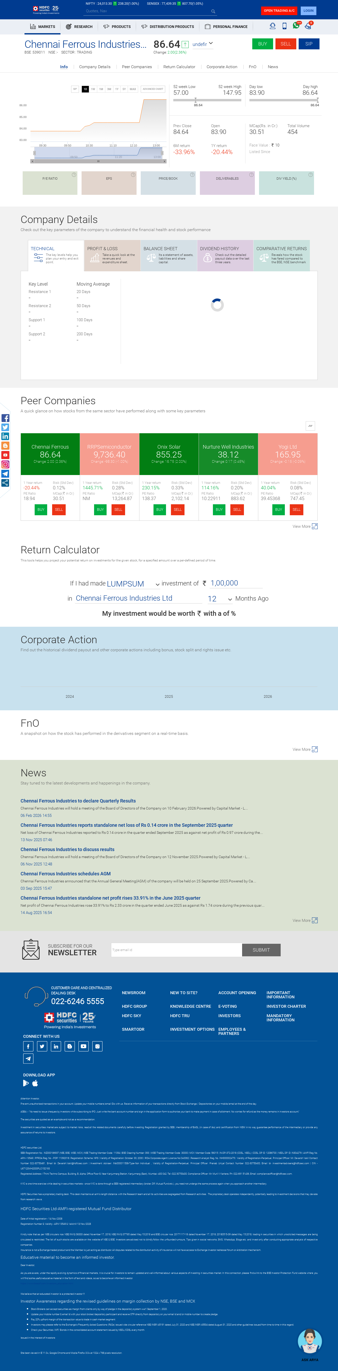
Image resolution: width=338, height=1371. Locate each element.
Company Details (94, 67)
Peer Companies (137, 67)
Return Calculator (179, 67)
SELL (59, 509)
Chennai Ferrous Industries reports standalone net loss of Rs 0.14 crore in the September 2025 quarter (127, 825)
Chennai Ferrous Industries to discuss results (67, 849)
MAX (133, 89)
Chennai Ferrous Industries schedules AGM (66, 873)
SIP (308, 43)
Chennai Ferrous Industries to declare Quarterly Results (78, 801)
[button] (203, 44)
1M (101, 89)
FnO (252, 67)
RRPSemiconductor (109, 447)
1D (85, 89)
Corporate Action (222, 67)
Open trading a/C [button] (279, 11)
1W (93, 89)
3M (109, 89)
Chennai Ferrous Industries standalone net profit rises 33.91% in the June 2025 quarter (110, 898)
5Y (124, 89)
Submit (261, 950)
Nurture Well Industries (228, 447)
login (309, 11)
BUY (41, 509)
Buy (262, 43)
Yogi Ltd (288, 447)
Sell (286, 43)
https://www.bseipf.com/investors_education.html (47, 1283)
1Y (117, 89)
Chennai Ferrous (50, 447)
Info (64, 67)
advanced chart (153, 89)
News (273, 67)
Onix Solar (169, 447)
